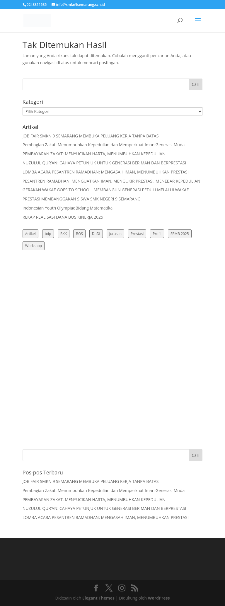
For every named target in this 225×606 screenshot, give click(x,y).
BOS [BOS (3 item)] (79, 233)
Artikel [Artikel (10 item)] (30, 233)
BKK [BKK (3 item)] (63, 233)
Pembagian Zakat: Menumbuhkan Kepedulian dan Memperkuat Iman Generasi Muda (104, 144)
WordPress (159, 598)
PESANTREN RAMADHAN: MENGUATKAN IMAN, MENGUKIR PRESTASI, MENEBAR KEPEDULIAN (111, 181)
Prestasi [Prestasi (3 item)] (137, 233)
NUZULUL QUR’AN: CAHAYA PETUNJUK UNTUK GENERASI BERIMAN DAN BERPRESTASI (104, 163)
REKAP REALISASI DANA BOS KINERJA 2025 (63, 217)
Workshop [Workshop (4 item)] (33, 245)
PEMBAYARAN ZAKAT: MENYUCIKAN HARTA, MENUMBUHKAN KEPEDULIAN (94, 153)
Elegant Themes (98, 598)
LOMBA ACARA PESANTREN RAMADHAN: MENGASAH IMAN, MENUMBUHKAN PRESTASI (106, 172)
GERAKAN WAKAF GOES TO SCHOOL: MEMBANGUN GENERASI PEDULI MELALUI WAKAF (106, 190)
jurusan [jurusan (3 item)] (115, 233)
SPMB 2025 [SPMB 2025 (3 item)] (180, 233)
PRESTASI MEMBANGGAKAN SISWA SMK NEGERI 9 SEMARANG (82, 199)
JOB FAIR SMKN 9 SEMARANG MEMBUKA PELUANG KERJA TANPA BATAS (91, 136)
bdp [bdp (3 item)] (48, 233)
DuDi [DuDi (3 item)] (96, 233)
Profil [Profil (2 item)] (157, 233)
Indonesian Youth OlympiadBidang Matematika (67, 208)
